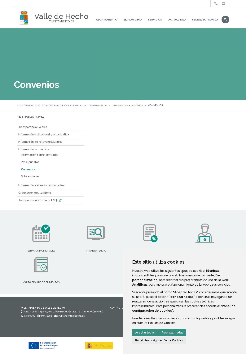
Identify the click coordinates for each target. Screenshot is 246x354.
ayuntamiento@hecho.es (69, 316)
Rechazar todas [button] (172, 332)
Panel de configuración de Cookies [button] (159, 340)
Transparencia (97, 105)
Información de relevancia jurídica (40, 141)
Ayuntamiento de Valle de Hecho (62, 105)
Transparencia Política (32, 127)
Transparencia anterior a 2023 (40, 200)
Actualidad (177, 19)
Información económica (127, 105)
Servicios (155, 19)
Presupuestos (30, 162)
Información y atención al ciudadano (41, 185)
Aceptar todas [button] (145, 332)
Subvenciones (30, 176)
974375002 (28, 316)
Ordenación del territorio (34, 192)
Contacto (117, 307)
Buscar (225, 19)
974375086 (44, 316)
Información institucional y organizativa (43, 134)
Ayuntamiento (106, 19)
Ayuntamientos (27, 105)
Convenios (28, 169)
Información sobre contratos (39, 154)
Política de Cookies (161, 323)
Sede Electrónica (205, 19)
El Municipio (133, 19)
